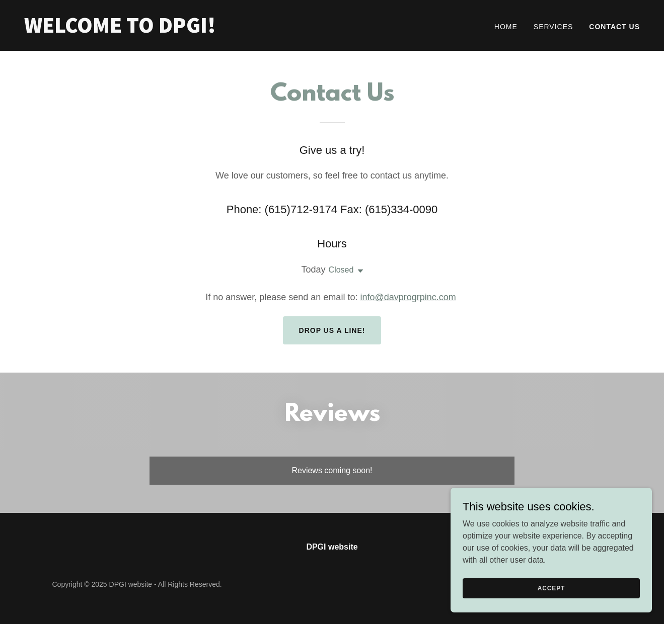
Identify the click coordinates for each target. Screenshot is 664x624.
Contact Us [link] (614, 27)
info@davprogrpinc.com (408, 297)
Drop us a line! (332, 330)
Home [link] (506, 27)
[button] (358, 271)
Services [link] (553, 27)
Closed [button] (341, 269)
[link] (174, 30)
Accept (551, 601)
